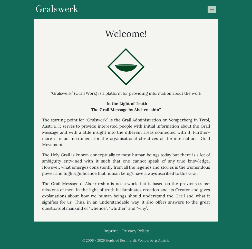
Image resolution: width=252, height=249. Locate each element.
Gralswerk (57, 9)
